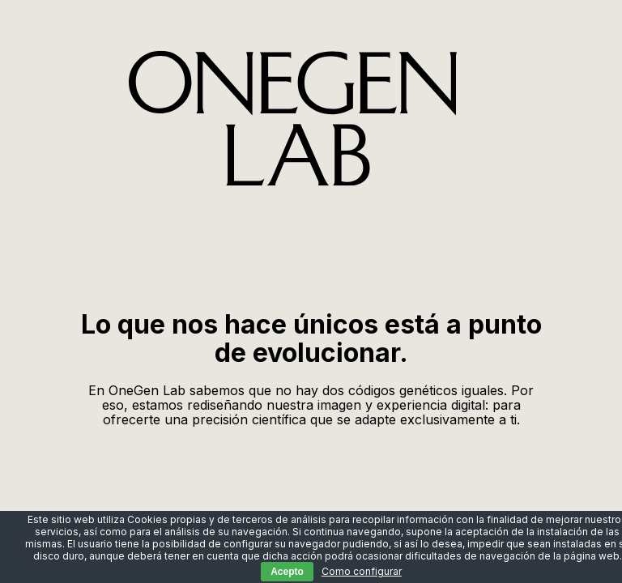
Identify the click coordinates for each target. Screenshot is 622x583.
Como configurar (362, 571)
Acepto (287, 571)
